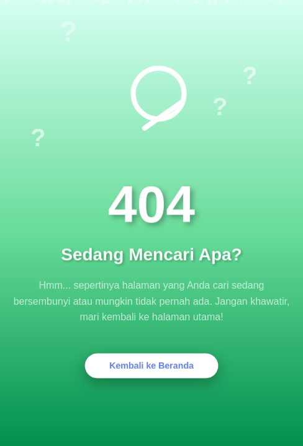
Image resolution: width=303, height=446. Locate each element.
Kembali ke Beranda (151, 365)
